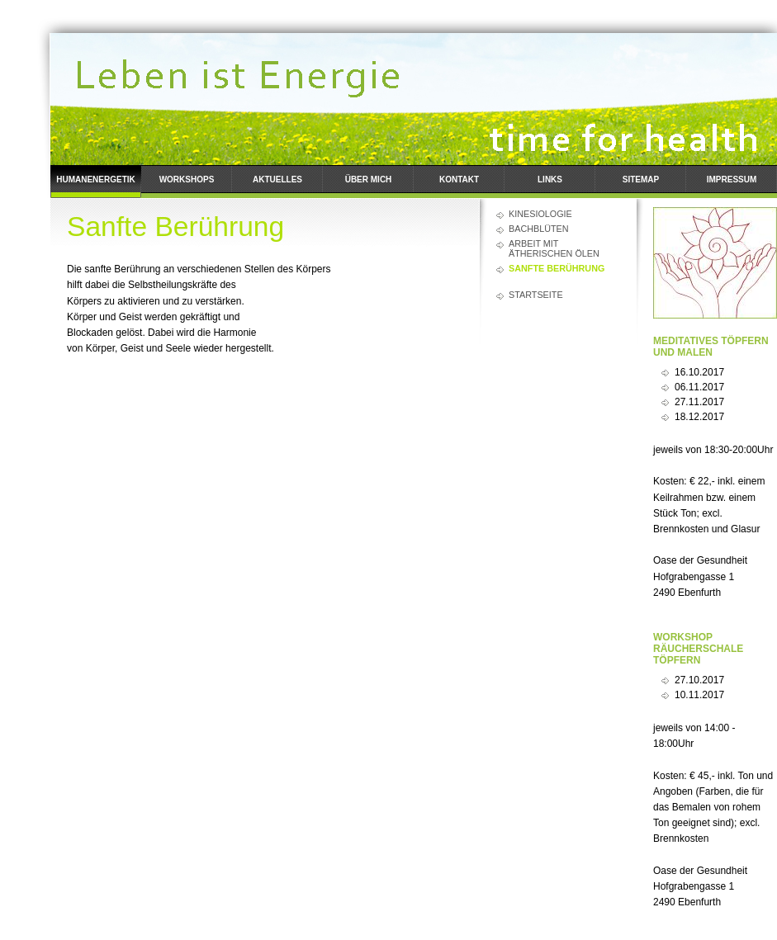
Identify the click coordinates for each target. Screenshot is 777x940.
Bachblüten (539, 229)
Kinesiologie (540, 214)
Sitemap (641, 179)
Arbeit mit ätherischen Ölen (554, 248)
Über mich (368, 179)
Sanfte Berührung (556, 268)
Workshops (187, 179)
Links (550, 179)
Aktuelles (277, 179)
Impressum (732, 179)
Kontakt (459, 179)
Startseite (536, 295)
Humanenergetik (95, 179)
